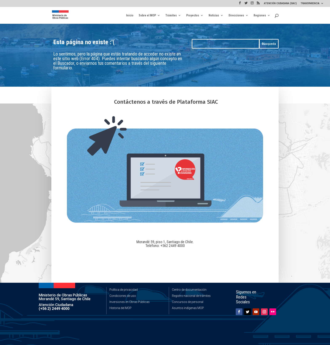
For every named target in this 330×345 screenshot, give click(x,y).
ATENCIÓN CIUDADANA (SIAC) (280, 3)
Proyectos (192, 15)
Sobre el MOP (147, 15)
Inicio (129, 15)
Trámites (171, 15)
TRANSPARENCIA (310, 3)
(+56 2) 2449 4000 (54, 308)
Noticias (214, 15)
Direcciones (236, 15)
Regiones (260, 15)
